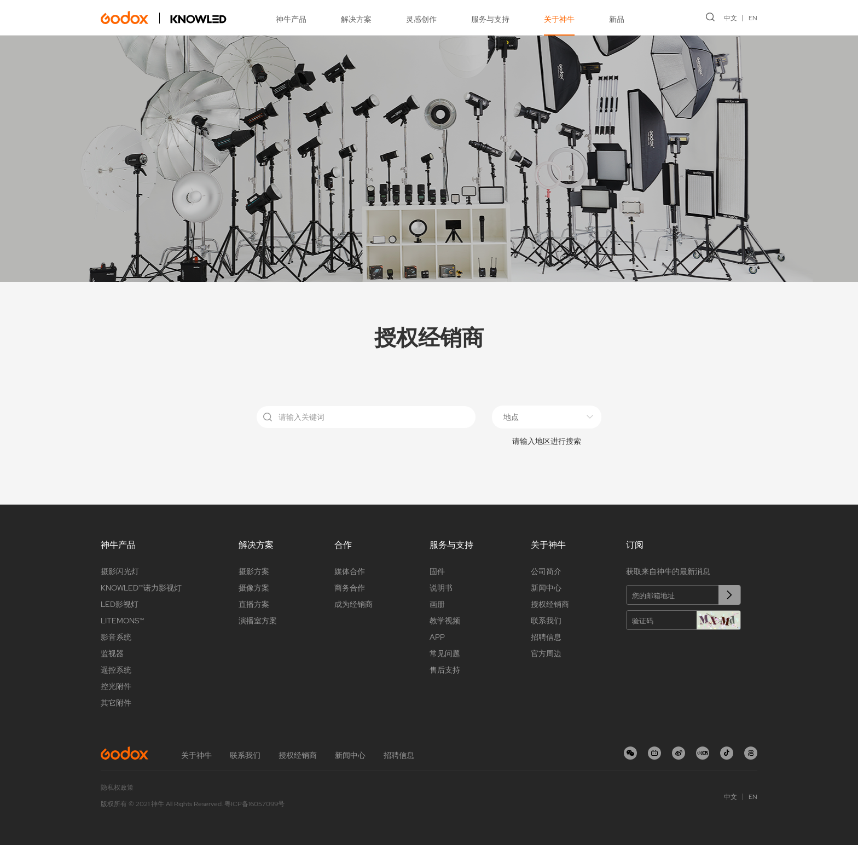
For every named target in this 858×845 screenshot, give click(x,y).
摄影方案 (254, 571)
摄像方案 (254, 588)
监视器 (112, 653)
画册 (437, 604)
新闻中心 (546, 588)
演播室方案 (258, 621)
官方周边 (546, 653)
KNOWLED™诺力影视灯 (141, 588)
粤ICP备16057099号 (254, 804)
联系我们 (546, 621)
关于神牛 (559, 19)
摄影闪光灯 (120, 571)
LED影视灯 (119, 604)
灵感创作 (421, 19)
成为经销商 (353, 604)
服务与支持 (490, 19)
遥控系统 (116, 670)
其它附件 (116, 703)
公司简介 (546, 571)
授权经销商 (550, 604)
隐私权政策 (117, 787)
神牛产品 (291, 19)
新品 (616, 19)
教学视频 (445, 621)
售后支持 (445, 670)
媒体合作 (349, 571)
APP (437, 637)
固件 (437, 571)
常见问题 (445, 653)
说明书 (441, 588)
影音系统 (116, 637)
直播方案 (254, 604)
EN (753, 18)
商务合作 (349, 588)
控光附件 (116, 686)
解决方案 (356, 19)
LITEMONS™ (122, 621)
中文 (730, 18)
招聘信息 (546, 637)
